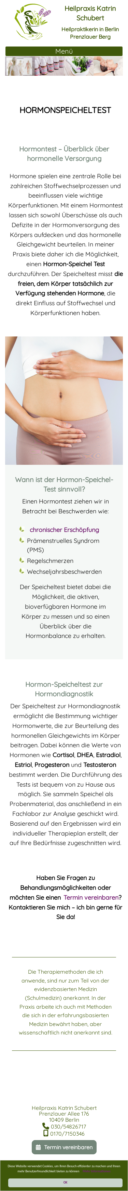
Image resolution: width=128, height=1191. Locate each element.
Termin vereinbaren (90, 897)
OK (65, 1182)
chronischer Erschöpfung (64, 530)
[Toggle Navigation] (64, 51)
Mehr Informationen (97, 1171)
